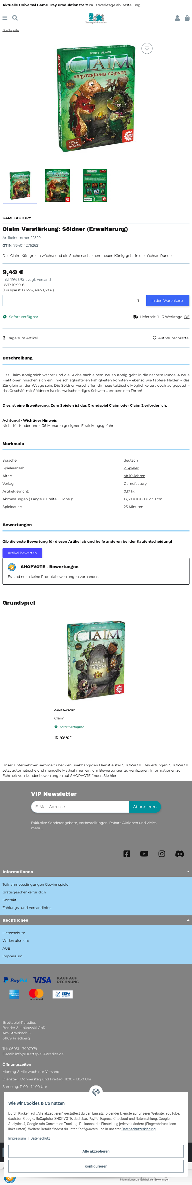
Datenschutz (40, 1138)
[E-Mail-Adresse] (80, 807)
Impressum (17, 1138)
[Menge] (74, 300)
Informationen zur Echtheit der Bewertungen (144, 1179)
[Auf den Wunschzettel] (147, 48)
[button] (177, 18)
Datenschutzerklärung (139, 1129)
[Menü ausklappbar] (4, 18)
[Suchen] (15, 18)
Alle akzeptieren (96, 1151)
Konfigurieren (95, 1166)
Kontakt (9, 900)
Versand (44, 279)
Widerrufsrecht (15, 940)
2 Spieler (131, 468)
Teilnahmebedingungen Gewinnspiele (35, 884)
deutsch (131, 460)
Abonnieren (145, 806)
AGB (6, 948)
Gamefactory (135, 483)
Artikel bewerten (22, 553)
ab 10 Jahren (134, 476)
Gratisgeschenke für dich (24, 892)
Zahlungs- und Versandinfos (26, 907)
